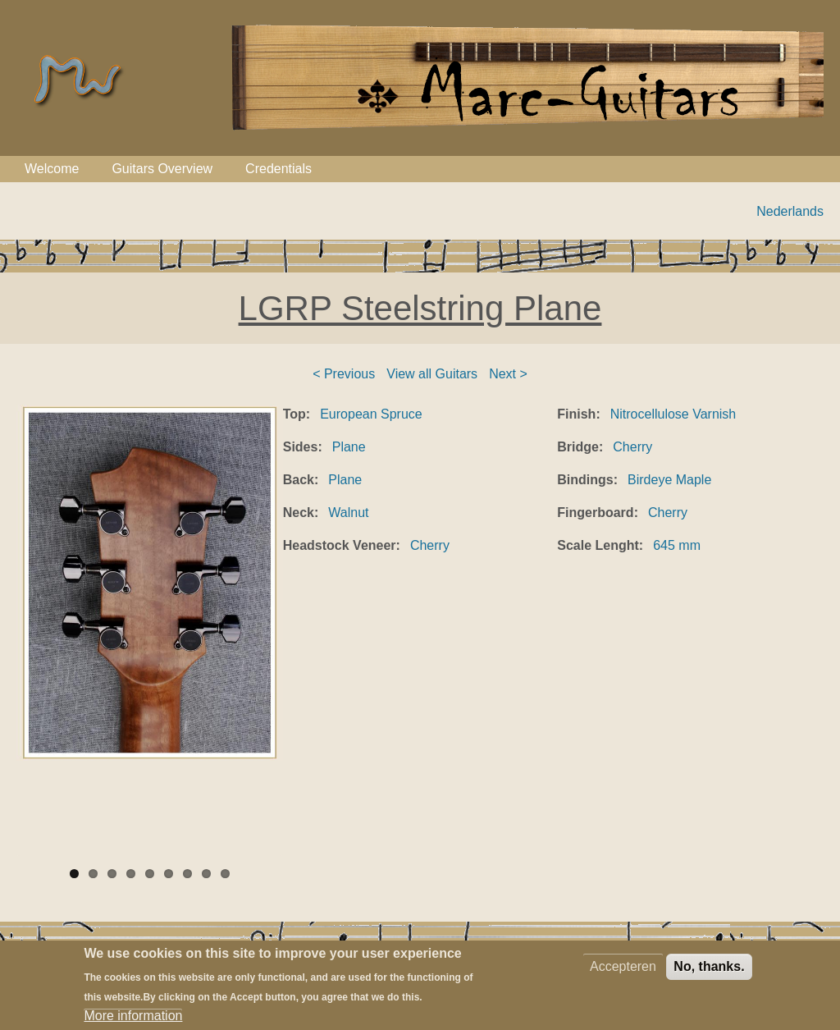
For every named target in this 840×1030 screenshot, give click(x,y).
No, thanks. (708, 975)
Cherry (430, 545)
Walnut (348, 513)
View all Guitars (431, 374)
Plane (349, 447)
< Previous (344, 374)
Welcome (52, 169)
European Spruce (371, 414)
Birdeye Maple (669, 480)
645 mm (677, 545)
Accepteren (623, 975)
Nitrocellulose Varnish (673, 414)
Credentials (278, 169)
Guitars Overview (162, 169)
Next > (508, 374)
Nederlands (790, 211)
